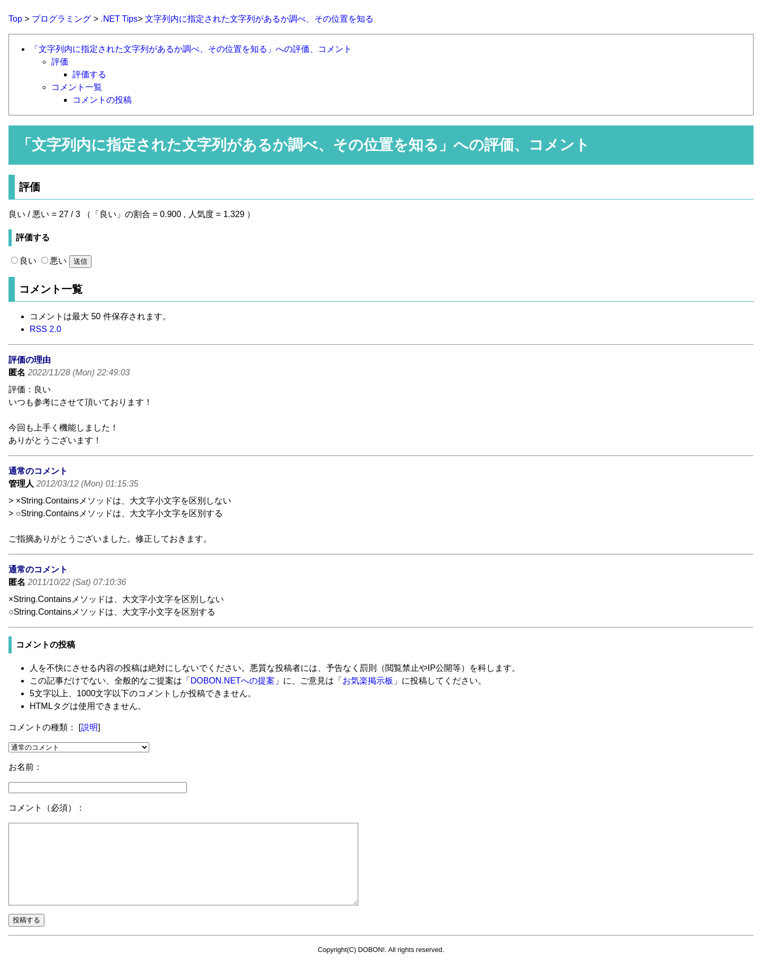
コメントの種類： (42, 727)
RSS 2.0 (45, 329)
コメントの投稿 (102, 99)
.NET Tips (119, 18)
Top (15, 18)
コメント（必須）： (46, 807)
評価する (89, 74)
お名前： (25, 766)
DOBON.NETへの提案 (232, 680)
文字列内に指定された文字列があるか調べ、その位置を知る (259, 18)
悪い (54, 260)
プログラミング (61, 18)
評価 (59, 61)
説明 (89, 727)
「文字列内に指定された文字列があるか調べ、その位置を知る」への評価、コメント (191, 48)
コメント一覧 (76, 87)
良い (24, 260)
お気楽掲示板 (367, 680)
